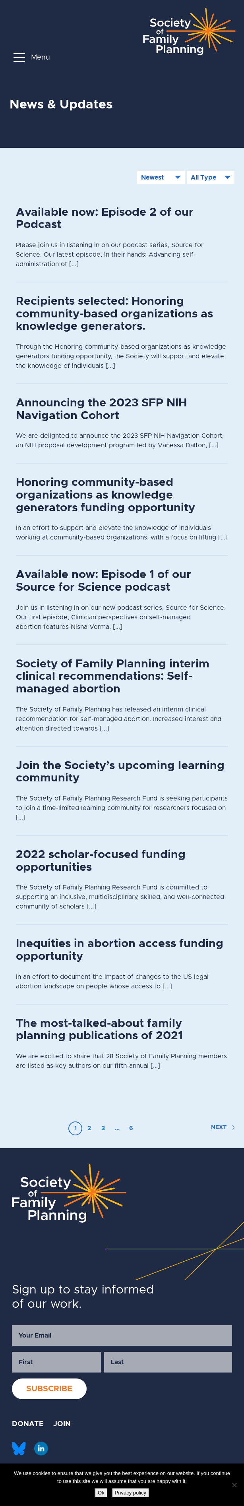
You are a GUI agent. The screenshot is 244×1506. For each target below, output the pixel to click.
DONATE (28, 1424)
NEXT (222, 1127)
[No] (234, 1485)
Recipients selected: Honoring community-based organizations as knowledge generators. (114, 314)
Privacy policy (130, 1493)
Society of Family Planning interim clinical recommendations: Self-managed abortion (112, 676)
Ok (101, 1493)
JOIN (62, 1424)
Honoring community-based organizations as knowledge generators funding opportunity (105, 495)
